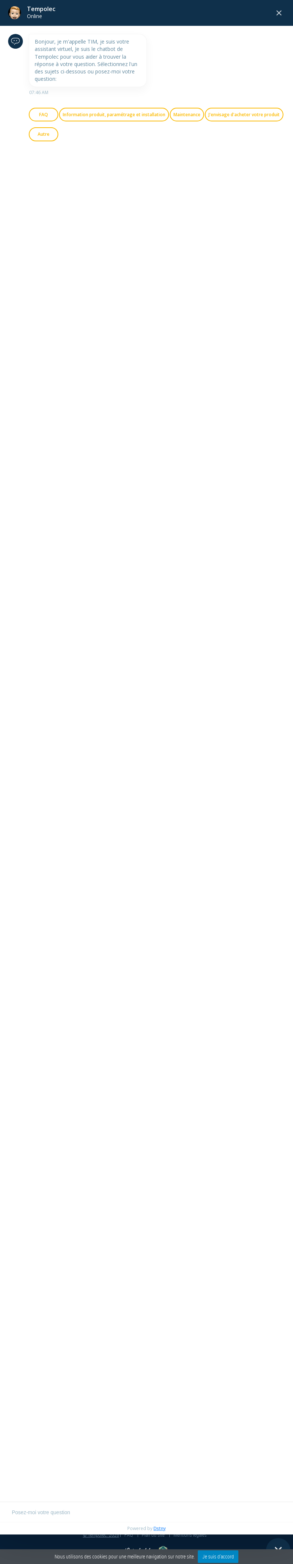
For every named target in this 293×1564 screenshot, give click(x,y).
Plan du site (153, 1534)
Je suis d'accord (218, 1556)
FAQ (128, 1534)
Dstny (160, 1528)
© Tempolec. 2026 (101, 1534)
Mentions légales (190, 1534)
